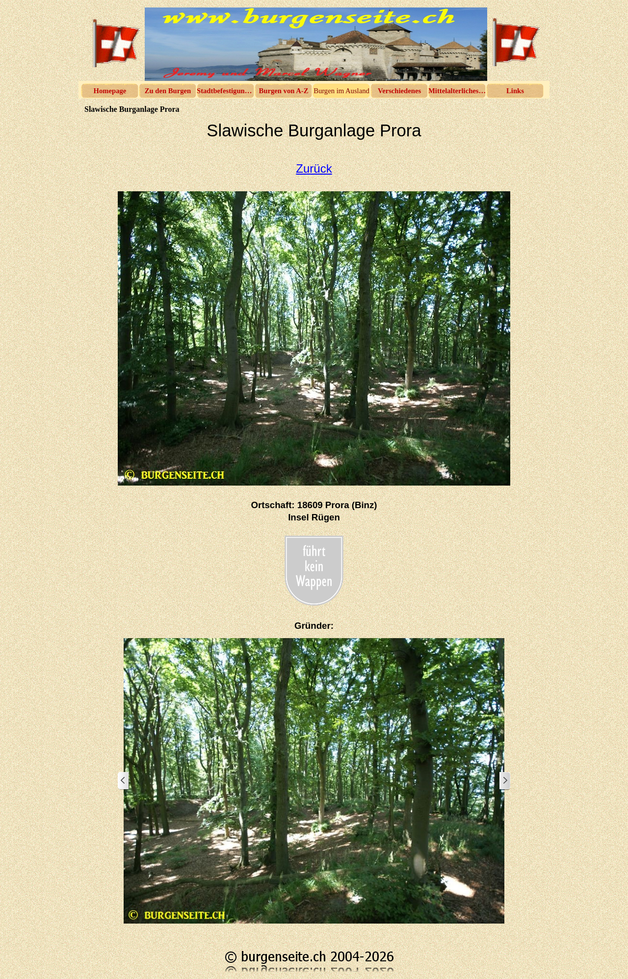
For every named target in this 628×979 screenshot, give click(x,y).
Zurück (314, 168)
